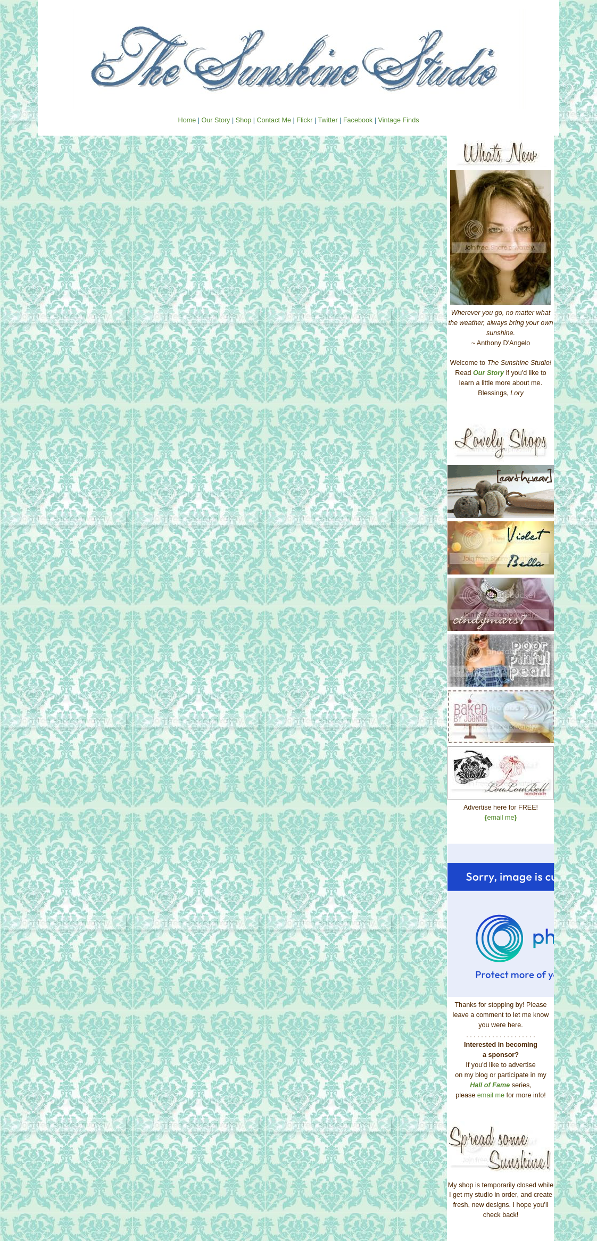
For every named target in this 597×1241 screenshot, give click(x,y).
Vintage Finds (398, 120)
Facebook (357, 120)
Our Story (215, 120)
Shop (243, 120)
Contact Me (273, 120)
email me (501, 817)
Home (187, 120)
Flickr (304, 120)
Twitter (327, 120)
